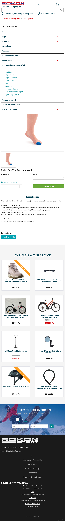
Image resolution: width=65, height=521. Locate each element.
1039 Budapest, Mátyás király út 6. (18, 14)
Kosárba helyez (48, 186)
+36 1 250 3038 (25, 501)
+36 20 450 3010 (32, 507)
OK (51, 426)
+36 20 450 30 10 (48, 14)
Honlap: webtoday (60, 519)
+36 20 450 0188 (39, 501)
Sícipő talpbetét (9, 237)
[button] (20, 185)
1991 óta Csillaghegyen (13, 5)
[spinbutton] (12, 186)
